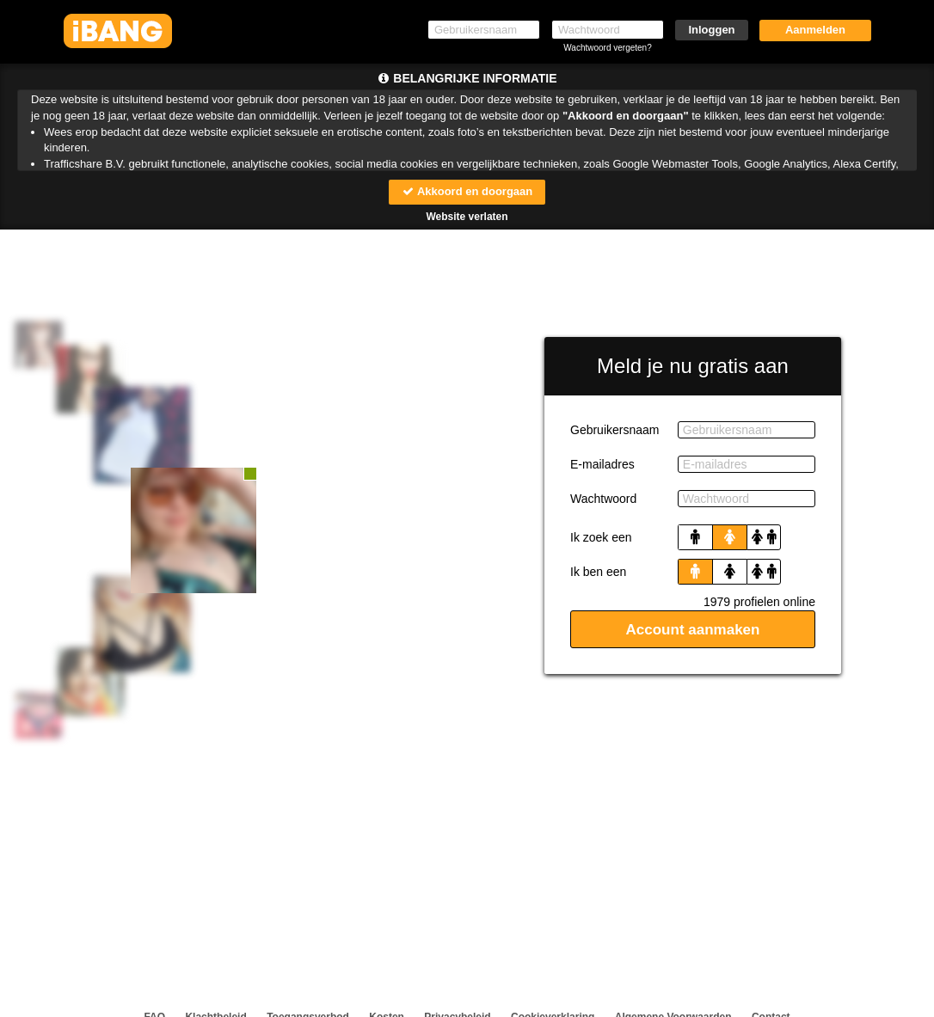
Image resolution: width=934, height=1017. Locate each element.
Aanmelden (815, 29)
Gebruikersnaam (615, 430)
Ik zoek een (601, 537)
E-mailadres (602, 464)
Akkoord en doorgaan (467, 191)
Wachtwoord (603, 498)
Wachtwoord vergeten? (607, 47)
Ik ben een (598, 572)
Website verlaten (466, 217)
